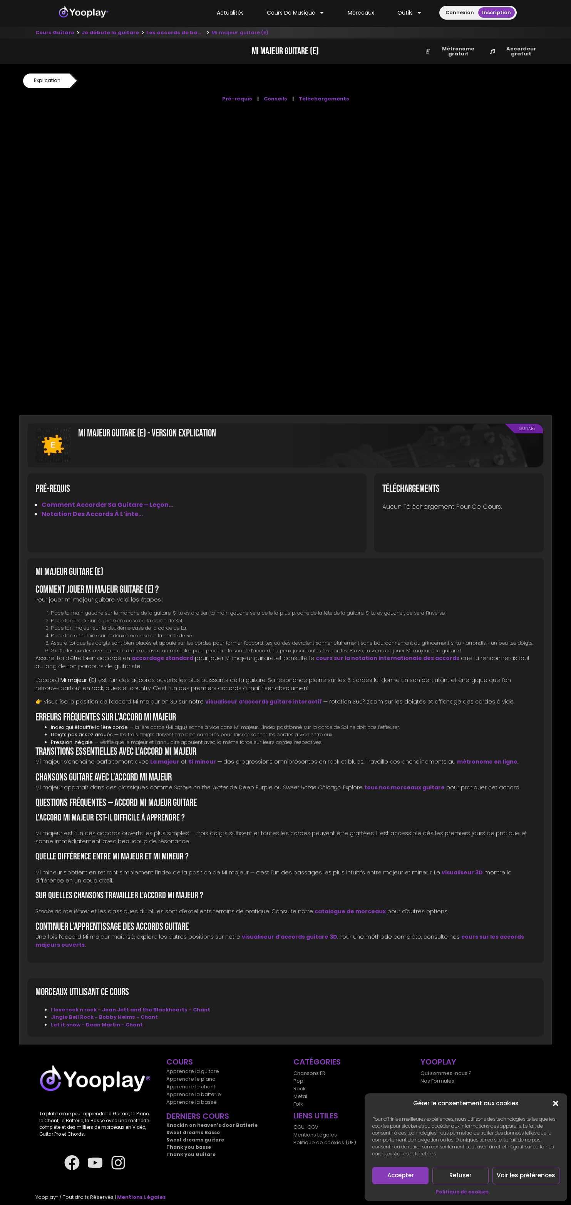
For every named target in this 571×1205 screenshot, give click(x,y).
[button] (555, 1103)
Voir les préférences (526, 1175)
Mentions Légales (315, 1134)
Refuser (460, 1175)
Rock (299, 1088)
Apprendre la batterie (193, 1094)
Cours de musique (296, 13)
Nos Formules (437, 1081)
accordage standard (162, 658)
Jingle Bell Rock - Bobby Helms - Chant (104, 1017)
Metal (300, 1096)
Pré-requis (237, 98)
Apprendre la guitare (192, 1071)
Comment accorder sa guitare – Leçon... (107, 504)
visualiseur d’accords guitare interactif (263, 701)
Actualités (230, 13)
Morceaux (361, 13)
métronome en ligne (487, 761)
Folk (298, 1104)
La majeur (164, 761)
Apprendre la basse (191, 1102)
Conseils (275, 98)
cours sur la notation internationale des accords (387, 658)
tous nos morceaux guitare (404, 787)
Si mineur (202, 761)
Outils (409, 13)
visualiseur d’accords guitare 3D (289, 937)
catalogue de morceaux (350, 911)
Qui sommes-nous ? (446, 1073)
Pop (298, 1081)
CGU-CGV (305, 1127)
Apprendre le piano (191, 1079)
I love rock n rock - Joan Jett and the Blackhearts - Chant (130, 1009)
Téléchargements (324, 98)
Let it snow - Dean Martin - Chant (97, 1024)
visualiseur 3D (462, 872)
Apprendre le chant (190, 1086)
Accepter (400, 1175)
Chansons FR (309, 1073)
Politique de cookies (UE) (324, 1142)
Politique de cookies (462, 1191)
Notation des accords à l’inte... (92, 514)
